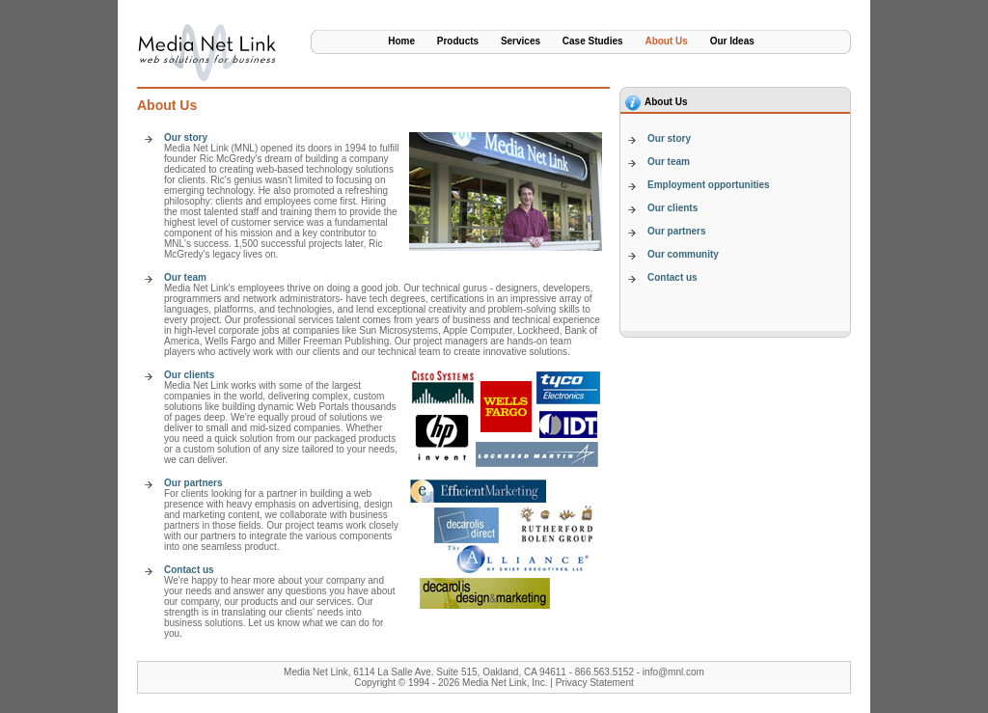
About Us (666, 41)
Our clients (189, 375)
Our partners (193, 483)
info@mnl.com (673, 672)
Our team (185, 277)
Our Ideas (732, 41)
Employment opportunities (708, 184)
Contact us (189, 569)
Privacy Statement (595, 682)
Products (458, 41)
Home (401, 41)
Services (520, 41)
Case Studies (593, 41)
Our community (683, 254)
